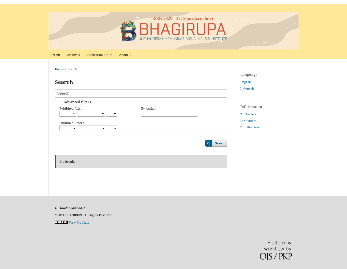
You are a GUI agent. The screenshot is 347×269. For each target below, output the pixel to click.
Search (219, 143)
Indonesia (247, 88)
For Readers (248, 114)
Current (54, 55)
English (245, 82)
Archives (73, 55)
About (124, 55)
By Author (148, 108)
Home (59, 69)
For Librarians (249, 127)
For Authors (248, 121)
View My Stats (79, 222)
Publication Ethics (99, 55)
